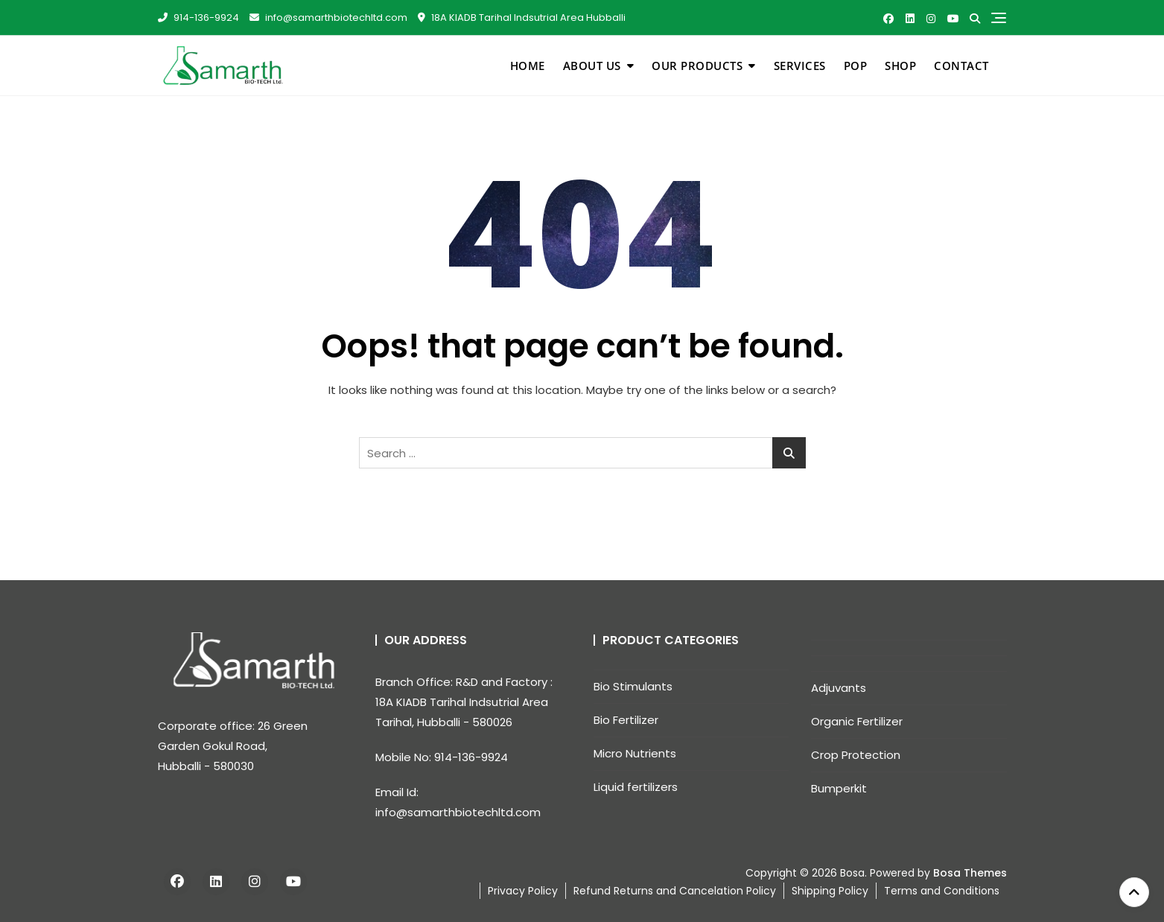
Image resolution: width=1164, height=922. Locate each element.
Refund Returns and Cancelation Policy (674, 890)
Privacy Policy (523, 890)
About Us (592, 65)
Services (800, 65)
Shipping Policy (830, 890)
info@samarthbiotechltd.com (328, 17)
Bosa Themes (970, 872)
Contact (961, 65)
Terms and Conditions (941, 890)
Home (527, 65)
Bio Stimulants (633, 686)
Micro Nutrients (635, 753)
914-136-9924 (198, 17)
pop (856, 65)
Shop (900, 65)
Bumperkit (839, 788)
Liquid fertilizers (636, 787)
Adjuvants (838, 688)
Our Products (697, 65)
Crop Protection (855, 755)
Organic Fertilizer (857, 721)
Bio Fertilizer (626, 720)
